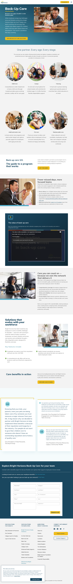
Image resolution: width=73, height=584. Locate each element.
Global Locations (42, 541)
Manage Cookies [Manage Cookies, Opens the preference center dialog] (36, 579)
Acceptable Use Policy (52, 580)
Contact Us (64, 2)
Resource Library (42, 552)
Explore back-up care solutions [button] (16, 38)
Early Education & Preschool (12, 530)
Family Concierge (25, 544)
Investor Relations (42, 549)
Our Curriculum (8, 533)
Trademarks (59, 580)
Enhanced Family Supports (27, 549)
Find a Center (60, 533)
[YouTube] (60, 529)
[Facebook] (54, 529)
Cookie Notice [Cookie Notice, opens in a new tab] (17, 576)
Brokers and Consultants (27, 557)
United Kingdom (41, 544)
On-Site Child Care (25, 536)
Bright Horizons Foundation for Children (44, 555)
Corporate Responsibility (43, 559)
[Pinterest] (63, 529)
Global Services (25, 552)
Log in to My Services (10, 538)
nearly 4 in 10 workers (56, 202)
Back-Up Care (24, 538)
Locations (40, 538)
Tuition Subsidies (25, 554)
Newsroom (40, 536)
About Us (40, 530)
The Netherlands (42, 546)
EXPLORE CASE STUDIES (46, 382)
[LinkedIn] (57, 529)
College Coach (24, 546)
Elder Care (23, 541)
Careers (39, 533)
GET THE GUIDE (43, 168)
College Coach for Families (11, 536)
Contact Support (60, 538)
